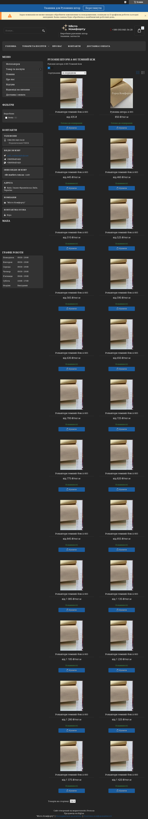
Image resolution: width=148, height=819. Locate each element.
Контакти (74, 46)
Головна (10, 46)
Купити (73, 128)
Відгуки (10, 84)
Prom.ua (90, 810)
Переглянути (93, 8)
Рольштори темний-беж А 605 (71, 112)
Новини (10, 74)
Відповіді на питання (18, 89)
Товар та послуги (15, 69)
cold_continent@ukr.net (17, 155)
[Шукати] (43, 30)
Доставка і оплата (98, 46)
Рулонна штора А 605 (121, 112)
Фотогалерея (13, 64)
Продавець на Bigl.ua (74, 813)
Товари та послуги (34, 46)
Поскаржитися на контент (69, 816)
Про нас (57, 46)
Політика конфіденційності (98, 816)
